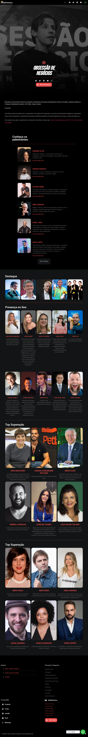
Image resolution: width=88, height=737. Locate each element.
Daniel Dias (75, 336)
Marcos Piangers (75, 397)
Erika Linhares (70, 590)
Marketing (15, 104)
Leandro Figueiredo (28, 397)
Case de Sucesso (50, 696)
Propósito (21, 104)
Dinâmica (23, 102)
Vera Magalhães (18, 471)
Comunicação (15, 102)
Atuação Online (49, 669)
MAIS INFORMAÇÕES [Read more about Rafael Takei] (38, 234)
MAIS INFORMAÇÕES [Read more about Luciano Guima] (38, 196)
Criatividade (48, 690)
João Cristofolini (49, 711)
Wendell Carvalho (18, 524)
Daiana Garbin (28, 336)
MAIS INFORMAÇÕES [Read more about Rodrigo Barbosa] (38, 176)
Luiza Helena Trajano (70, 524)
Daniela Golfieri (49, 708)
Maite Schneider (49, 713)
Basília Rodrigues (44, 643)
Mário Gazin (70, 471)
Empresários (52, 102)
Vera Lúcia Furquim (44, 336)
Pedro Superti (70, 643)
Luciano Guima (38, 187)
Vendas (38, 104)
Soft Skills (28, 104)
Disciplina (30, 102)
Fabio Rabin (44, 590)
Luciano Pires (49, 706)
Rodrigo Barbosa (39, 169)
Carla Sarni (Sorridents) (12, 336)
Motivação (48, 672)
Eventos (59, 102)
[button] (65, 2)
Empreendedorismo (50, 675)
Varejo (34, 104)
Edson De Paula (49, 704)
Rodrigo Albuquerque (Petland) (44, 472)
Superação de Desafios (51, 678)
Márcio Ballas (44, 397)
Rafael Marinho (18, 643)
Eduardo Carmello (13, 397)
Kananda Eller (38, 151)
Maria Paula (17, 590)
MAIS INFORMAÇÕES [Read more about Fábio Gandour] (38, 214)
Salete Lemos (49, 715)
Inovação (65, 102)
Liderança (71, 102)
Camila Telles (59, 336)
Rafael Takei (37, 222)
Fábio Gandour (38, 205)
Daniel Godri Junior (59, 397)
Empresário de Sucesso (40, 102)
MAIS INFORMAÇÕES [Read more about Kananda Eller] (38, 160)
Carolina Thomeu (43, 524)
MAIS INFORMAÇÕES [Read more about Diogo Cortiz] (38, 255)
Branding (7, 102)
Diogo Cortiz (37, 242)
